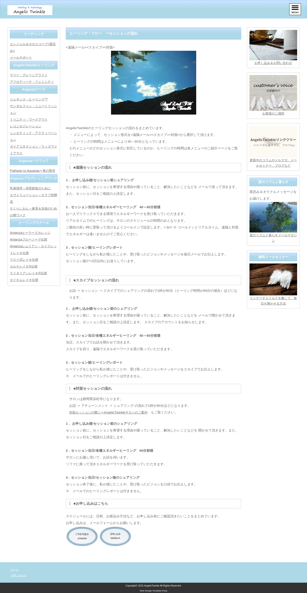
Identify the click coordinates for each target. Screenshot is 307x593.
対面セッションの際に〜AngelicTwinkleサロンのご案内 (110, 412)
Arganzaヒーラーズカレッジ (31, 233)
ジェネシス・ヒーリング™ (30, 99)
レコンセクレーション (27, 126)
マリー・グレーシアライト (30, 75)
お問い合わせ (19, 575)
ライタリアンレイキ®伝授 (29, 273)
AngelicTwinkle (152, 585)
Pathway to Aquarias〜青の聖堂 (34, 171)
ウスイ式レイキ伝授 (25, 259)
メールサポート (21, 57)
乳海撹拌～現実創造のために (32, 188)
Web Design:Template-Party (153, 590)
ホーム (14, 569)
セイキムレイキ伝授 (25, 280)
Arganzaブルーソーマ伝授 (29, 239)
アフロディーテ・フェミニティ (33, 82)
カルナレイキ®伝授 (24, 266)
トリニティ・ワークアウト (30, 119)
